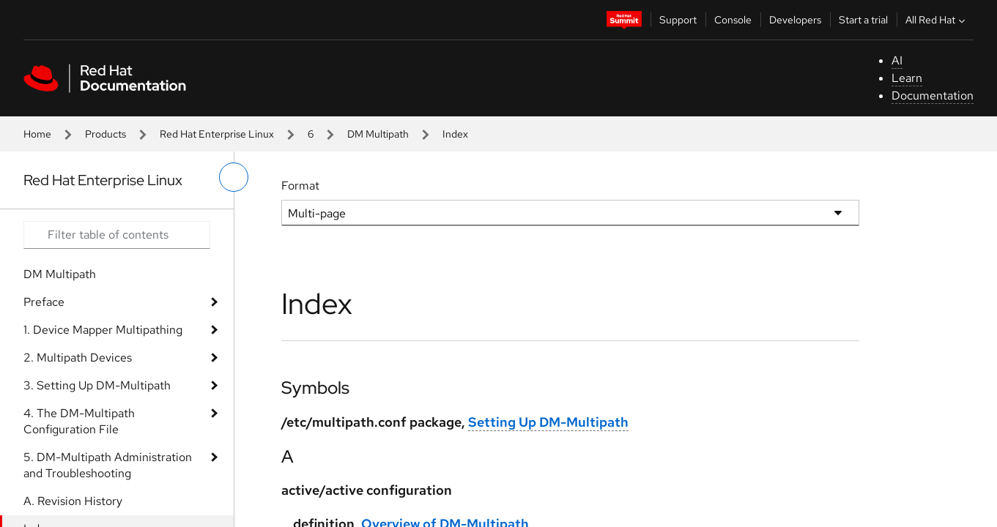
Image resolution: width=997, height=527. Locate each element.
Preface (43, 302)
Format (300, 185)
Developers (795, 19)
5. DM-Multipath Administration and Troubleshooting (107, 465)
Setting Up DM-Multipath (548, 422)
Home (37, 134)
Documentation (933, 95)
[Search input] (116, 235)
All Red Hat (936, 19)
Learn (907, 78)
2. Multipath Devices (77, 357)
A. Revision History (72, 501)
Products (105, 134)
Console (733, 19)
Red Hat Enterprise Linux (217, 134)
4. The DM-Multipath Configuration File (79, 421)
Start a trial (863, 19)
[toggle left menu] (233, 177)
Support (678, 19)
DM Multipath (378, 134)
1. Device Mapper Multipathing (102, 329)
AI (897, 60)
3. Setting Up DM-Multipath (97, 385)
